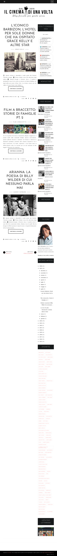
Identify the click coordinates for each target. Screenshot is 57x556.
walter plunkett (42, 506)
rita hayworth (42, 485)
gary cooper (41, 435)
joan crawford (48, 452)
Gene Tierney (47, 359)
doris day (48, 418)
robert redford (42, 487)
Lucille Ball (41, 371)
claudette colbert (43, 406)
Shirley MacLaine (42, 378)
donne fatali (41, 418)
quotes (45, 480)
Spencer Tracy (50, 380)
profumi (40, 480)
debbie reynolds (42, 413)
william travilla (42, 511)
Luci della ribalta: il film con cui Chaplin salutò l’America (49, 173)
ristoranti (47, 483)
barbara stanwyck (42, 392)
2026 (41, 266)
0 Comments (23, 96)
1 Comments (23, 159)
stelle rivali (41, 497)
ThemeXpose (9, 552)
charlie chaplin (42, 404)
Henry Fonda (49, 361)
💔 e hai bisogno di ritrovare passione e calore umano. (45, 58)
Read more (50, 116)
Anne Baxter (41, 352)
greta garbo (49, 439)
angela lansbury (42, 387)
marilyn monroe (42, 466)
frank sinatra (48, 432)
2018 (41, 334)
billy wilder (41, 394)
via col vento (47, 502)
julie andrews (49, 457)
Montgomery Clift (43, 373)
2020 (41, 330)
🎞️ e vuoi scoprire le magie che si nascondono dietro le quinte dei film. (45, 66)
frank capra (41, 432)
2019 (41, 332)
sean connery (48, 492)
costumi (40, 411)
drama (40, 420)
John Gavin (41, 366)
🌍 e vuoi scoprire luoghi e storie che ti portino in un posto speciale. (45, 49)
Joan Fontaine (49, 364)
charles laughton (42, 402)
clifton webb (41, 409)
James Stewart (41, 364)
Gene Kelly (41, 359)
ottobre (43, 275)
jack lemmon (49, 450)
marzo (42, 314)
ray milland (41, 483)
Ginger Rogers (42, 361)
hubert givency (46, 442)
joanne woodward (42, 454)
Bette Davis (47, 352)
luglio (42, 282)
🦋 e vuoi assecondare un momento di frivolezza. (46, 74)
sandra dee (48, 490)
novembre (43, 273)
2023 (41, 323)
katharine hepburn (43, 459)
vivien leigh (50, 504)
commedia (48, 409)
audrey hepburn (20, 192)
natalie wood (41, 473)
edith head (45, 420)
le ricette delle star (43, 464)
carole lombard (42, 397)
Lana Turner (47, 366)
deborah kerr (41, 416)
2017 (41, 337)
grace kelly (19, 49)
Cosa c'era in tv (49, 354)
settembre (43, 277)
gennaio (43, 318)
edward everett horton (44, 423)
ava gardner (50, 390)
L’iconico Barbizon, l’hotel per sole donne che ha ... (47, 293)
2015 (41, 341)
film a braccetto (20, 122)
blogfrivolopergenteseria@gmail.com (48, 552)
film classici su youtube (44, 430)
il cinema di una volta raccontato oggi (43, 447)
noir (47, 473)
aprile (42, 289)
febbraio (43, 316)
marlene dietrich (42, 469)
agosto (42, 280)
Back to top (50, 554)
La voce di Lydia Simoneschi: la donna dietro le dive (46, 310)
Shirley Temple (42, 380)
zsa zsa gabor (41, 513)
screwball (41, 492)
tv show (40, 502)
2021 (41, 328)
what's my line (42, 509)
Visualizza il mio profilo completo (46, 255)
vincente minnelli (42, 504)
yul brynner (49, 511)
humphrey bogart (42, 444)
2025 (41, 268)
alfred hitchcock (42, 385)
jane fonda (41, 452)
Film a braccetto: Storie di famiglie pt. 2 (19, 113)
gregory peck (41, 439)
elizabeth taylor (42, 425)
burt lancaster (48, 394)
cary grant (49, 397)
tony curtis (41, 499)
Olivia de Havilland (43, 376)
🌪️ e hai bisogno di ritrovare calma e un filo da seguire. (45, 41)
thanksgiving (48, 497)
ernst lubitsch (42, 428)
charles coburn (42, 399)
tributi (46, 499)
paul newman (41, 476)
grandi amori (48, 437)
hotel (40, 442)
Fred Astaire (50, 357)
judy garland (41, 457)
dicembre (43, 271)
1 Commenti (46, 155)
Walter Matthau (42, 383)
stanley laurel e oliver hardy (45, 495)
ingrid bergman (42, 450)
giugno (42, 284)
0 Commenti (46, 117)
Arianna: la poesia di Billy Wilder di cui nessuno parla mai (20, 180)
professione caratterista (44, 478)
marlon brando (42, 471)
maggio (42, 287)
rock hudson (41, 490)
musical (48, 471)
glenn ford (48, 435)
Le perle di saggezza (43, 368)
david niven (46, 411)
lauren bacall (41, 461)
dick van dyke (49, 416)
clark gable (49, 404)
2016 (41, 339)
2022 (41, 325)
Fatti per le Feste (42, 357)
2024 (41, 321)
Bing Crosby (41, 354)
